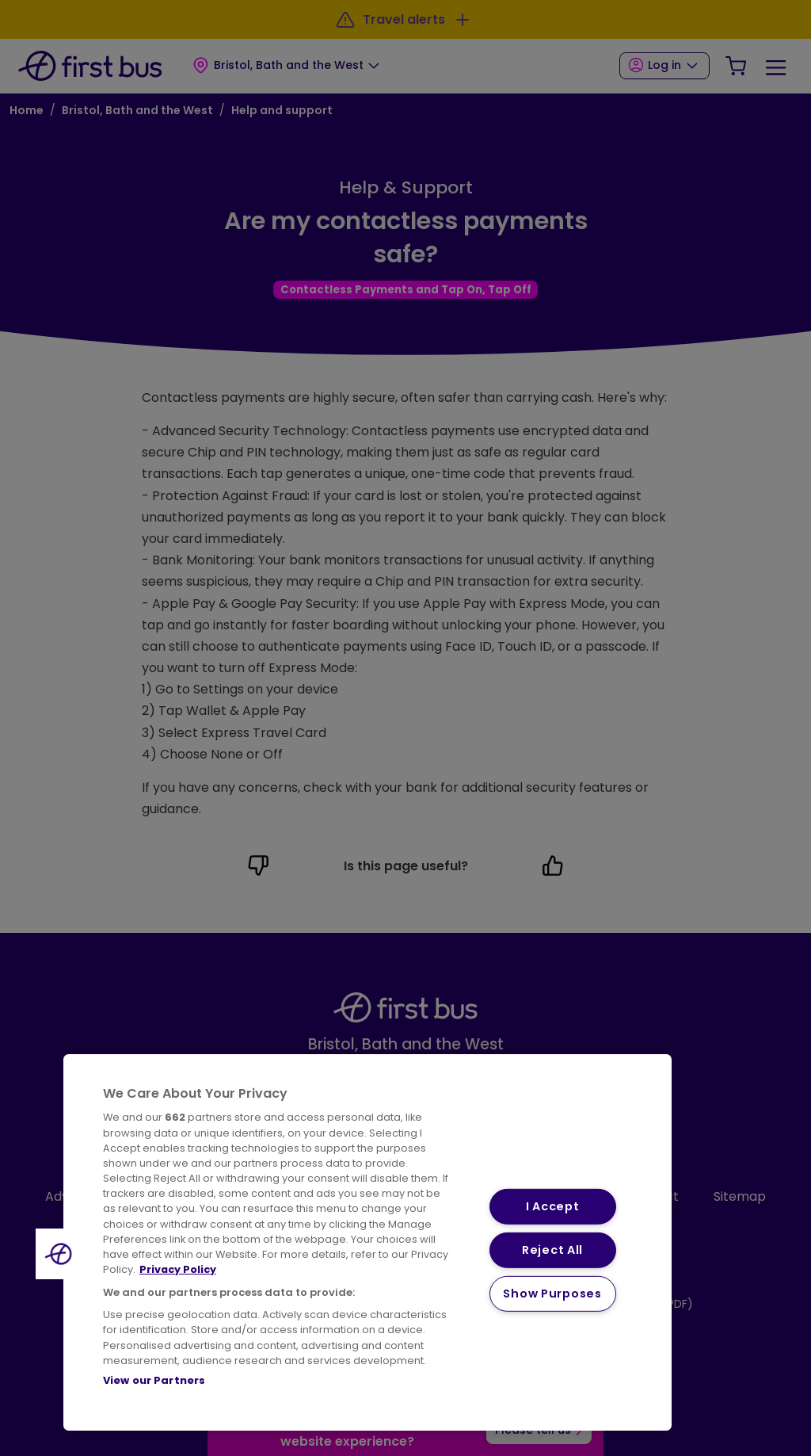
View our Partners (154, 1380)
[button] (61, 1254)
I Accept (553, 1206)
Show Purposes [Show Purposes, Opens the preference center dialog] (552, 1293)
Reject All (552, 1250)
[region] (367, 1242)
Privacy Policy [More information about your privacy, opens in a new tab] (177, 1269)
